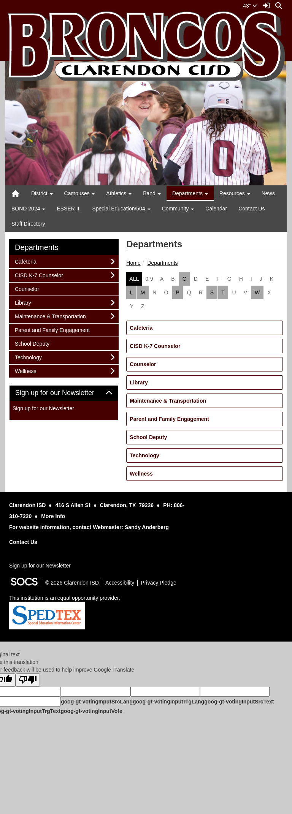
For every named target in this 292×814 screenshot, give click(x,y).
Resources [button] (234, 193)
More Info (53, 516)
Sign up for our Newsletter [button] (63, 393)
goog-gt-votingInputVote (91, 711)
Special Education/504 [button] (121, 208)
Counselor (143, 364)
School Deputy (148, 437)
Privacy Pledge (158, 583)
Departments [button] (190, 193)
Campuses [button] (79, 193)
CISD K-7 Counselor (155, 346)
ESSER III (69, 208)
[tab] (64, 393)
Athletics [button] (119, 193)
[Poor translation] (28, 680)
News (268, 193)
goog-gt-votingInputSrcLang (97, 702)
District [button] (42, 193)
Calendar (216, 208)
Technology (144, 455)
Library (139, 382)
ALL (134, 279)
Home (133, 263)
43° (250, 6)
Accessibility (119, 583)
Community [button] (178, 208)
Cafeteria (141, 328)
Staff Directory (28, 224)
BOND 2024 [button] (28, 208)
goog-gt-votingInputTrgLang (168, 702)
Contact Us (251, 208)
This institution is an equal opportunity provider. (64, 598)
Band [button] (152, 193)
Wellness (141, 474)
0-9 (149, 279)
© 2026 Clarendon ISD (72, 583)
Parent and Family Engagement (169, 419)
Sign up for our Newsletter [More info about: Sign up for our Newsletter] (43, 408)
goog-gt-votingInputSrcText (239, 702)
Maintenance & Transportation (168, 401)
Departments (162, 263)
